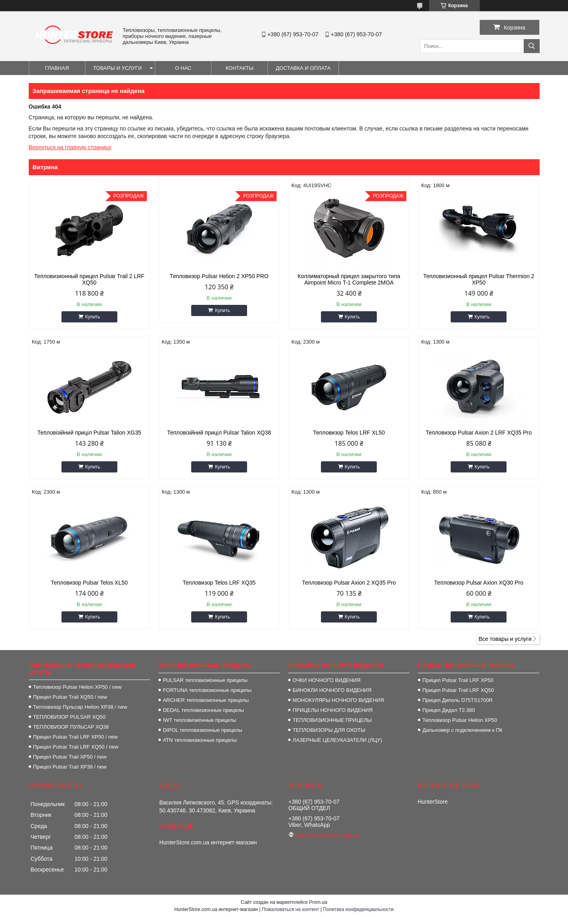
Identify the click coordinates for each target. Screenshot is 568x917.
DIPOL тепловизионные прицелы (202, 730)
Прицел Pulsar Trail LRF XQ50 (458, 690)
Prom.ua (318, 902)
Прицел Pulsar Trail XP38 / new (70, 767)
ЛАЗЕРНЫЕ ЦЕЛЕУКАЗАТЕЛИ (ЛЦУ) (337, 740)
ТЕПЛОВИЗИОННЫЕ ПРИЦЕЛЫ (332, 720)
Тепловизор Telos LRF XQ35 (218, 582)
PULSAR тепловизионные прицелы (205, 680)
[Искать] (532, 46)
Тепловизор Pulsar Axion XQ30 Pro (478, 582)
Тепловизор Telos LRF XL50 (349, 432)
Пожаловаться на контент (290, 909)
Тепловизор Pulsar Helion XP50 (459, 720)
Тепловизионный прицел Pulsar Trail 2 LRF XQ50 (89, 279)
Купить (92, 317)
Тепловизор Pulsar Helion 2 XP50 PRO (219, 276)
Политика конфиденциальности (358, 909)
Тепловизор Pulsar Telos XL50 (89, 582)
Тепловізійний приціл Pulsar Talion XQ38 (219, 432)
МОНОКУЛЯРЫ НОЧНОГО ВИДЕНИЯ (338, 700)
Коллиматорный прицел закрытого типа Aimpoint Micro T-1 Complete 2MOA (349, 279)
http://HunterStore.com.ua (328, 835)
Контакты (239, 68)
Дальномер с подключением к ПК (462, 730)
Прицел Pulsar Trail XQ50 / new (70, 697)
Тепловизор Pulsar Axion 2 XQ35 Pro (349, 582)
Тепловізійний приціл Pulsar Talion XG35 (89, 432)
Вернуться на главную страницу (70, 147)
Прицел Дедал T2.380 (448, 710)
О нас (183, 68)
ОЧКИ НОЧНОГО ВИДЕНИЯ (326, 680)
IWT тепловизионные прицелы (199, 720)
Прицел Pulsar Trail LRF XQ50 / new (76, 747)
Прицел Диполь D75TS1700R (457, 700)
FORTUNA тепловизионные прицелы (207, 690)
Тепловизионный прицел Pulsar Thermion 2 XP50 (478, 279)
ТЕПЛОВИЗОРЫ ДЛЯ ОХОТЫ (329, 730)
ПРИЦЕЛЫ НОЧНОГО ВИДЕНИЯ (332, 710)
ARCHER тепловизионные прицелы (206, 700)
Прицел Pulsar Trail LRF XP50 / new (75, 737)
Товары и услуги (117, 68)
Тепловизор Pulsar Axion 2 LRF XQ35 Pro (479, 432)
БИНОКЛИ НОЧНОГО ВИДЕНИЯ (332, 690)
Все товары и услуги (505, 639)
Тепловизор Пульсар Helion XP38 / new (80, 707)
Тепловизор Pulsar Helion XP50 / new (77, 687)
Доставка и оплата (303, 68)
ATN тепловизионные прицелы (200, 740)
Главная (57, 68)
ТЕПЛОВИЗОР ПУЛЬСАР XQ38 (71, 727)
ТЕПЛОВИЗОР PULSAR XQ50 (69, 717)
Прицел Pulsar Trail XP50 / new (70, 757)
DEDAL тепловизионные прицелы (203, 710)
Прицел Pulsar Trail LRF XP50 (457, 680)
